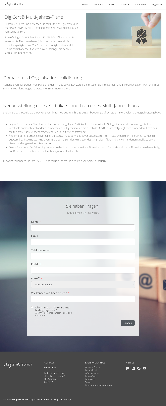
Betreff (35, 278)
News (111, 4)
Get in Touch (50, 367)
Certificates (140, 4)
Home (85, 4)
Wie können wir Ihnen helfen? (49, 293)
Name (34, 221)
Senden (128, 323)
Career (124, 4)
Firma (34, 236)
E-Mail (34, 264)
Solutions (98, 4)
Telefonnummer (40, 250)
